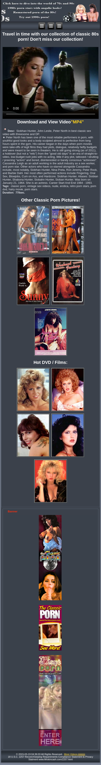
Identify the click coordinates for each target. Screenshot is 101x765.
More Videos (74, 754)
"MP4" (78, 121)
